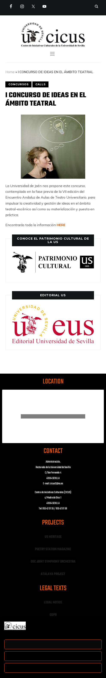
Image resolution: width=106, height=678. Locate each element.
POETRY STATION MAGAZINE (53, 549)
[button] (53, 54)
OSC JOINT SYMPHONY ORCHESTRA (53, 562)
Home (10, 72)
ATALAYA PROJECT (53, 574)
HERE (61, 225)
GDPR (53, 615)
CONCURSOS (18, 84)
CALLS (40, 84)
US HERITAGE (53, 537)
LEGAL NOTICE (53, 602)
